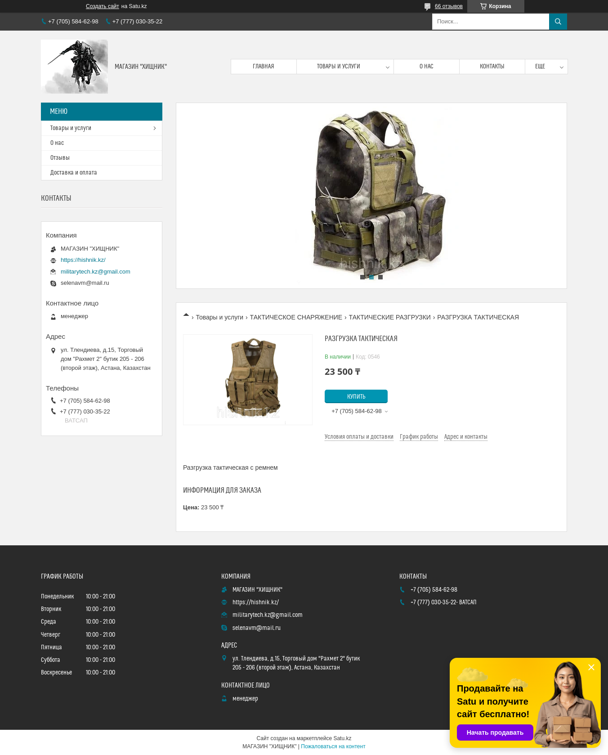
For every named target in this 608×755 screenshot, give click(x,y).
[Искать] (558, 21)
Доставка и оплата (73, 172)
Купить (356, 396)
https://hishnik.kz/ (83, 259)
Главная (263, 66)
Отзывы (60, 158)
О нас (427, 66)
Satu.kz (342, 738)
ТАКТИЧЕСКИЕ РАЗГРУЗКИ (390, 317)
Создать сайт (102, 6)
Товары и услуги (338, 66)
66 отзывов (449, 6)
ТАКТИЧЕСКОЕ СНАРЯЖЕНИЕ (296, 317)
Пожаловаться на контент (333, 746)
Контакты (492, 66)
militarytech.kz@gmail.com (95, 271)
